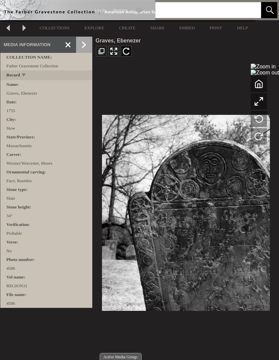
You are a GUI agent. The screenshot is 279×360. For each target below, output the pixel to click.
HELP (242, 27)
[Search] (200, 10)
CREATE (127, 27)
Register (120, 10)
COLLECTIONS (55, 27)
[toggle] (24, 75)
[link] (250, 9)
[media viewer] (186, 211)
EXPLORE (94, 27)
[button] (269, 10)
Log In (100, 10)
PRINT (216, 27)
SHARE (157, 27)
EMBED (187, 27)
